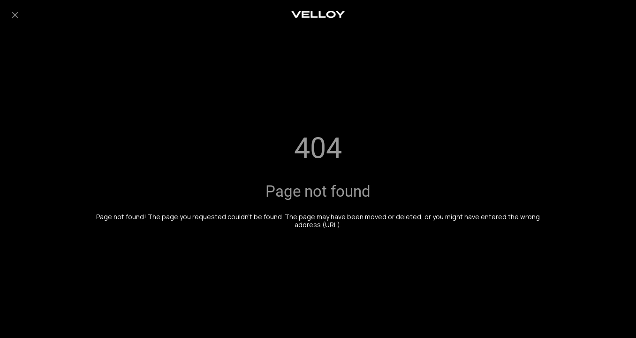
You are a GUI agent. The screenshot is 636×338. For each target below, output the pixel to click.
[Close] (15, 15)
